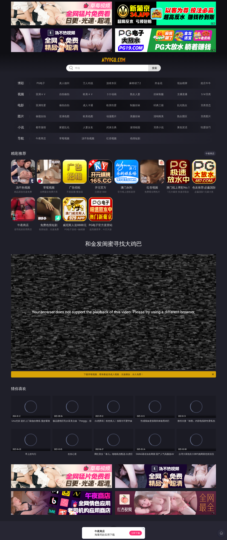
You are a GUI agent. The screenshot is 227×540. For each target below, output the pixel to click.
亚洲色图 (64, 116)
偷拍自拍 (64, 105)
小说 (21, 127)
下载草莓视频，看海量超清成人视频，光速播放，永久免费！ (149, 374)
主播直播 (182, 94)
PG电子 (41, 83)
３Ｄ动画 (111, 94)
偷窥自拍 (41, 116)
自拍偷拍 (64, 94)
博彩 (21, 83)
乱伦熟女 (182, 105)
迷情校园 (135, 127)
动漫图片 (111, 116)
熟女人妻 (135, 94)
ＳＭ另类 (206, 94)
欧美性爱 (111, 105)
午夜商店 (41, 138)
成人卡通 (88, 105)
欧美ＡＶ (88, 94)
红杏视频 (111, 138)
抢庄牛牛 (206, 83)
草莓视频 (64, 138)
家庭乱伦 (64, 127)
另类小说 (159, 127)
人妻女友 (88, 127)
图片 (21, 116)
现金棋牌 (182, 83)
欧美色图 (88, 116)
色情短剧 (135, 138)
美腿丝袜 (135, 116)
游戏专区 (111, 83)
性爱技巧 (206, 127)
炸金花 (158, 83)
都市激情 (41, 127)
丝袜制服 (159, 94)
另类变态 (206, 105)
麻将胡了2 (135, 83)
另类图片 (206, 116)
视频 (21, 94)
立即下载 (135, 532)
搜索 (154, 68)
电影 (21, 105)
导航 (21, 138)
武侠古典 (111, 127)
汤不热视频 (88, 138)
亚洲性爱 (41, 105)
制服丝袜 (135, 105)
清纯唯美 (159, 116)
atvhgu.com (113, 60)
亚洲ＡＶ (41, 94)
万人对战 (88, 83)
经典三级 (159, 105)
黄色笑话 (182, 127)
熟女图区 (182, 116)
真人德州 (64, 83)
